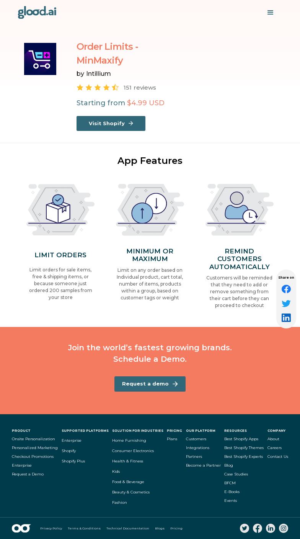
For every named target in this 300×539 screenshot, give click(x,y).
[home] (37, 12)
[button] (270, 12)
